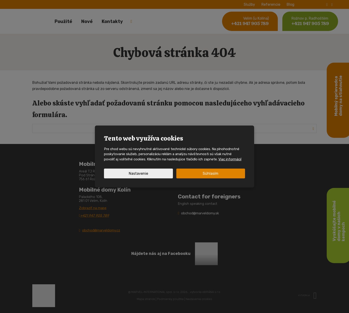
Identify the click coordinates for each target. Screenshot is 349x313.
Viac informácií (229, 159)
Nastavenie (138, 173)
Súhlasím (210, 173)
